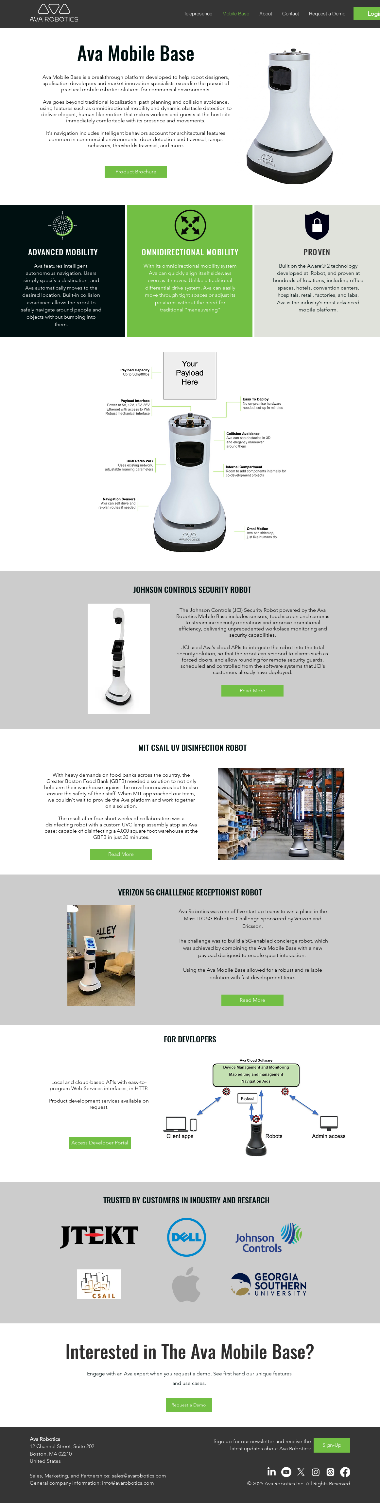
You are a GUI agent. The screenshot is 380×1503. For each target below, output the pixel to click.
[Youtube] (286, 1472)
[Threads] (330, 1472)
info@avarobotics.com (128, 1483)
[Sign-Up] (332, 1445)
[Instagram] (316, 1472)
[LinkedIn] (272, 1472)
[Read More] (252, 691)
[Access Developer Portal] (100, 1143)
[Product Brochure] (136, 172)
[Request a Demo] (189, 1405)
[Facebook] (345, 1472)
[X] (301, 1472)
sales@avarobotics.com (139, 1476)
